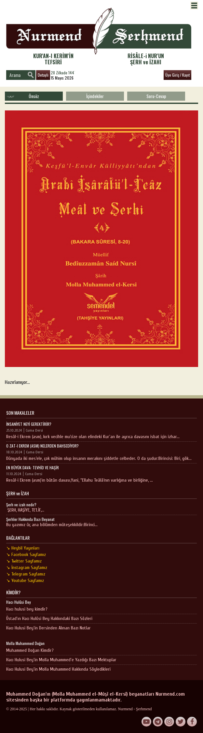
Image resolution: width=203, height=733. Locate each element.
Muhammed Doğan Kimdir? (30, 650)
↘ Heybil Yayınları (22, 548)
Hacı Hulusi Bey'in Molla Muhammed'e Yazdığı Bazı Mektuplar (61, 660)
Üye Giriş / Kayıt (177, 75)
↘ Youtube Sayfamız (25, 580)
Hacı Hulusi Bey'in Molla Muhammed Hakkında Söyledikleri (58, 669)
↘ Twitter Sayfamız (24, 561)
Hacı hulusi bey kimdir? (26, 609)
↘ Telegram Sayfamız (25, 574)
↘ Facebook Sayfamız (26, 554)
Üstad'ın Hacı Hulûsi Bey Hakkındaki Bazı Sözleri (49, 618)
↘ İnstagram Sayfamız (26, 567)
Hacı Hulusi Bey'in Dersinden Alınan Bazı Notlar (48, 628)
